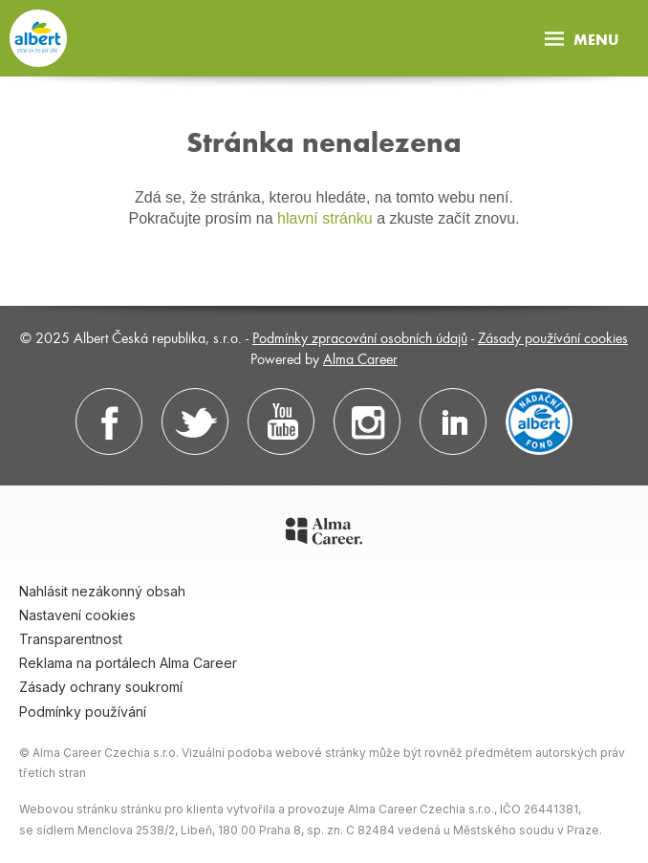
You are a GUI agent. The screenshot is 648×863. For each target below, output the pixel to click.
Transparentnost (70, 639)
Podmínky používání (82, 711)
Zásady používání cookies (553, 337)
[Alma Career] (324, 534)
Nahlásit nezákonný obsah (102, 591)
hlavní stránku (325, 218)
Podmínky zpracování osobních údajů (359, 337)
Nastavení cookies (77, 615)
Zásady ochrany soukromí (101, 687)
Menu (582, 39)
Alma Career (360, 358)
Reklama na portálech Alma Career (128, 663)
